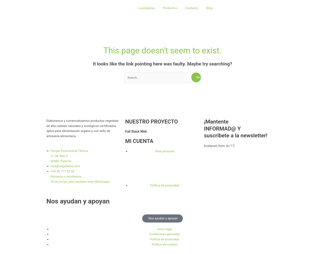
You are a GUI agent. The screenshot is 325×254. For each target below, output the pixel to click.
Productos (170, 8)
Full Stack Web (136, 131)
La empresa (146, 8)
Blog (209, 8)
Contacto (191, 8)
